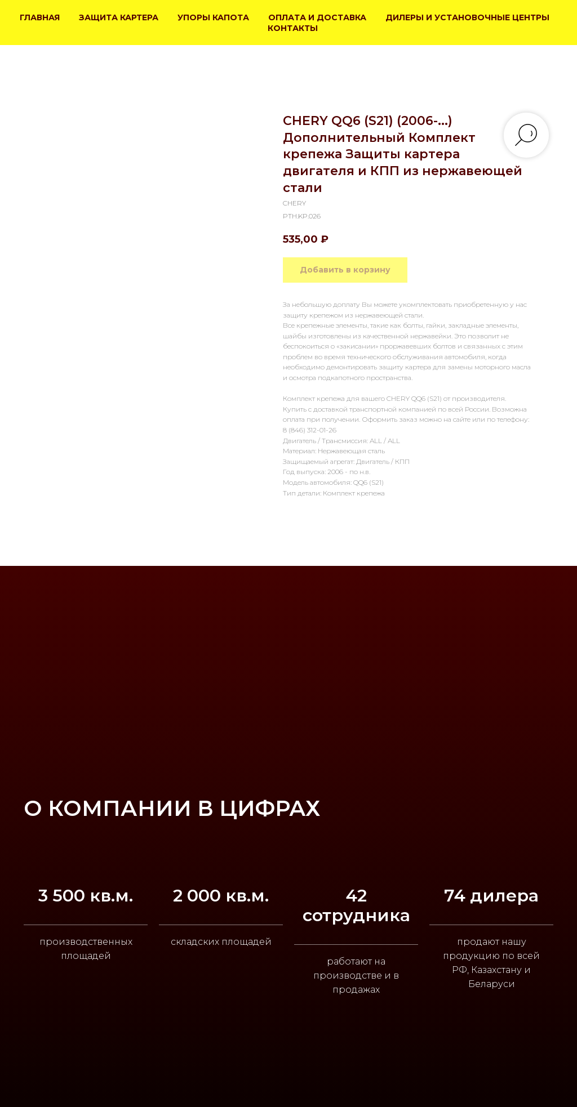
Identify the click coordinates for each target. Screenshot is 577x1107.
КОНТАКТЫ (293, 28)
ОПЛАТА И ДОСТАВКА (317, 17)
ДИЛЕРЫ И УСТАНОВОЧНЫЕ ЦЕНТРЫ (467, 17)
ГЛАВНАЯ (40, 17)
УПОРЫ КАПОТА (213, 17)
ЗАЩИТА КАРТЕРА (118, 17)
